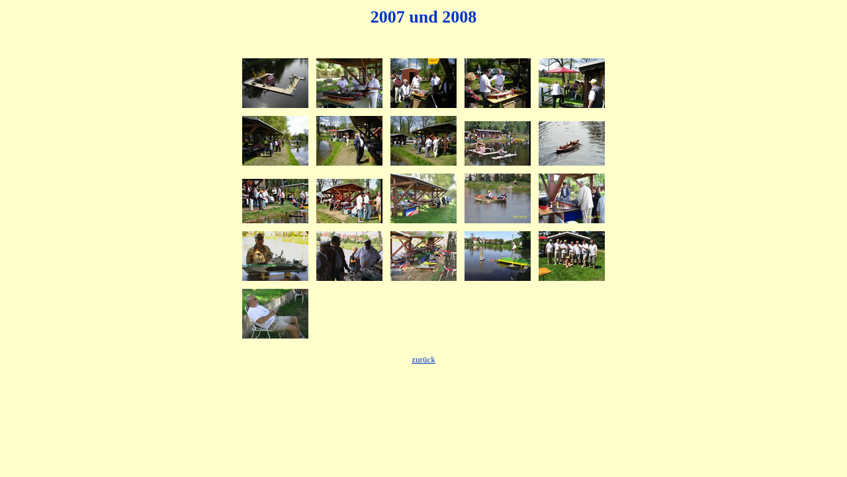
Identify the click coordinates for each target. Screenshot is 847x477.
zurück (423, 359)
